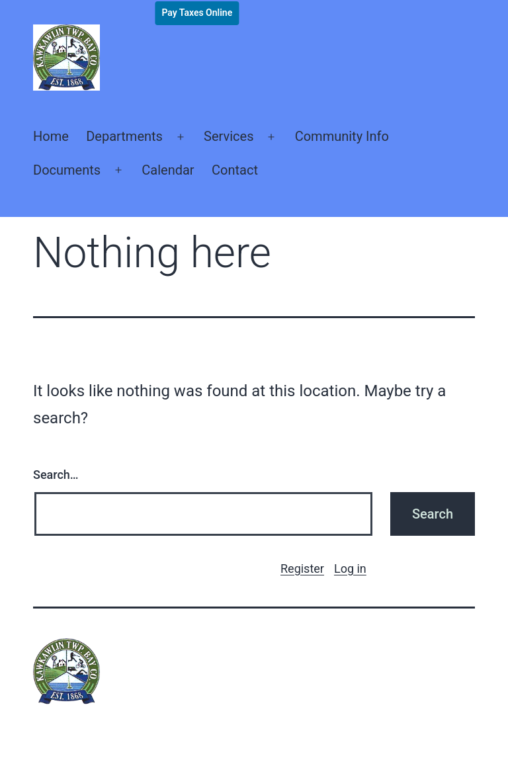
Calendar (168, 170)
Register (302, 568)
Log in (350, 568)
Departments (124, 136)
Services (228, 136)
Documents (67, 170)
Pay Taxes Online (196, 12)
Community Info (342, 136)
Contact (235, 170)
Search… (56, 475)
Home (51, 136)
